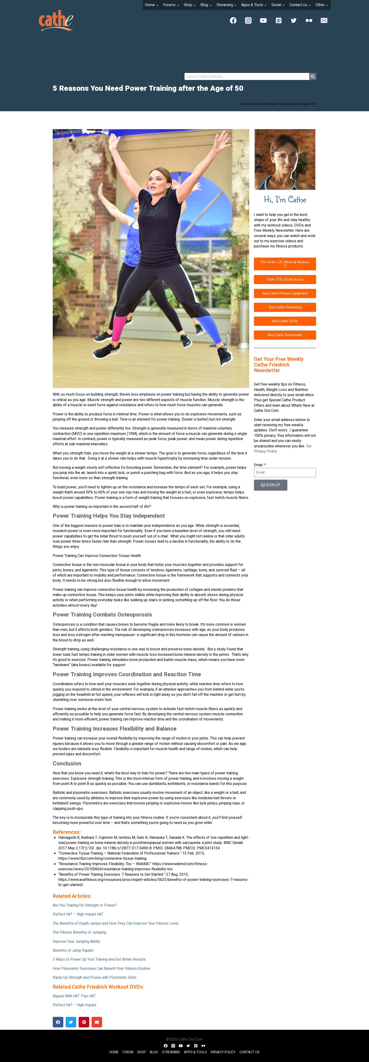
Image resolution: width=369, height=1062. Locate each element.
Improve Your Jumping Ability (76, 941)
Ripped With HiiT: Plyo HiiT (74, 996)
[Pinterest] (278, 20)
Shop (141, 1052)
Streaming (171, 1052)
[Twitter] (293, 20)
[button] (58, 1022)
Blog (154, 1052)
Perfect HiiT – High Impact (74, 1005)
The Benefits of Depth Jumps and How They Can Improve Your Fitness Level (115, 923)
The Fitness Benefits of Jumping (79, 932)
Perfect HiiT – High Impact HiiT (78, 914)
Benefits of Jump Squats (73, 950)
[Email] (324, 20)
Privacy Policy (223, 1052)
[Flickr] (309, 20)
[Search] (312, 76)
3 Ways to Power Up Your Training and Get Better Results (99, 959)
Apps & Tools (195, 1052)
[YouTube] (263, 20)
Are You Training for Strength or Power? (85, 905)
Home (114, 1052)
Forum (128, 1052)
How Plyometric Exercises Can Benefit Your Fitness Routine (101, 968)
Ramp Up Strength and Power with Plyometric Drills (94, 977)
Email (259, 465)
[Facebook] (233, 20)
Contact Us (250, 1052)
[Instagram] (248, 20)
